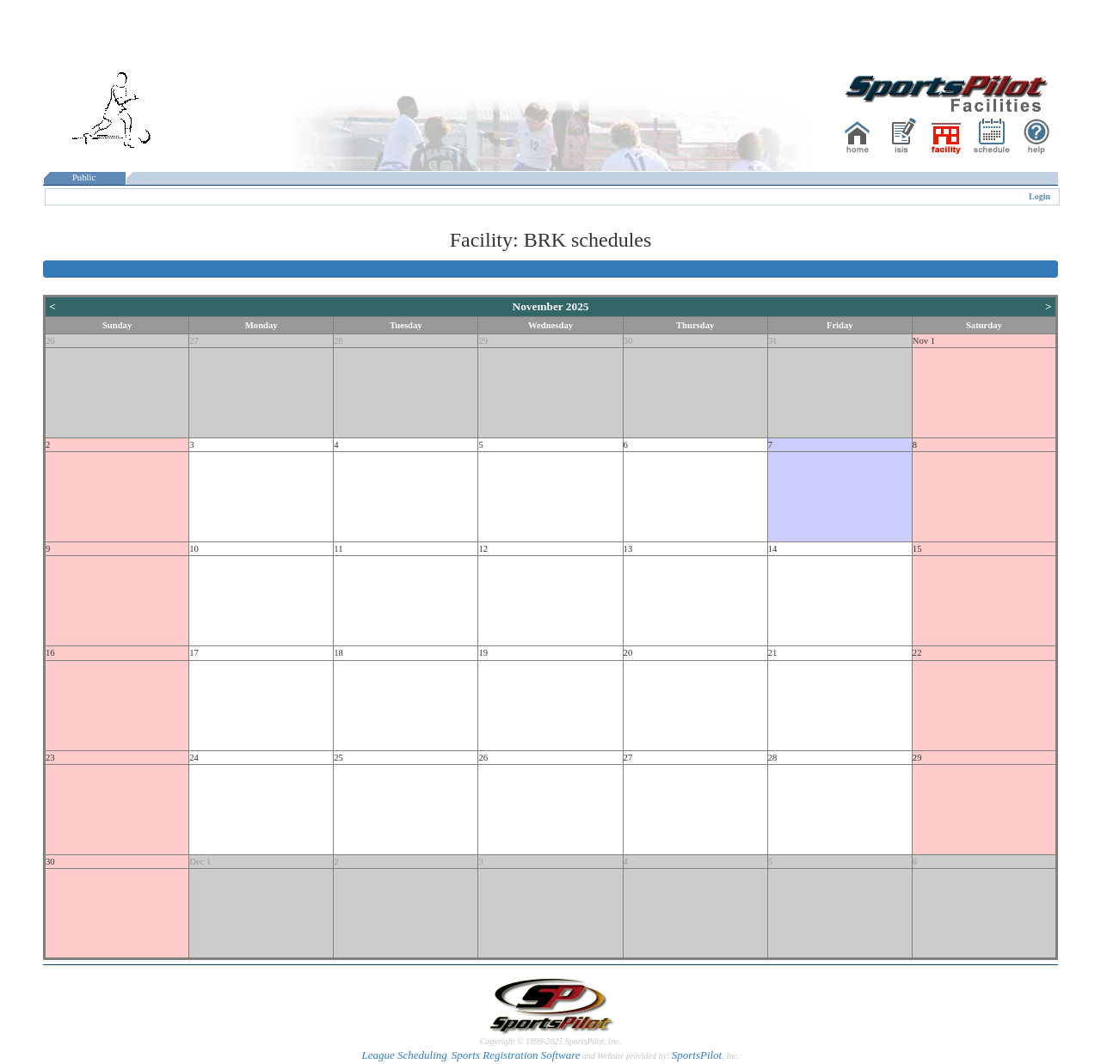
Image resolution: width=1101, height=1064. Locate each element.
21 (773, 652)
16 (50, 652)
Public (84, 177)
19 (483, 652)
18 (338, 652)
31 (773, 340)
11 (338, 548)
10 (194, 548)
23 (50, 757)
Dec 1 (200, 861)
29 (483, 340)
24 (194, 757)
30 (628, 340)
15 (917, 548)
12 (483, 548)
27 (194, 340)
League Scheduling (403, 1055)
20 (628, 652)
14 (773, 548)
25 (338, 757)
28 (338, 340)
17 (194, 652)
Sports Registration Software (516, 1055)
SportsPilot (697, 1055)
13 (628, 548)
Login (1039, 196)
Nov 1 (924, 340)
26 (50, 340)
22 (917, 652)
